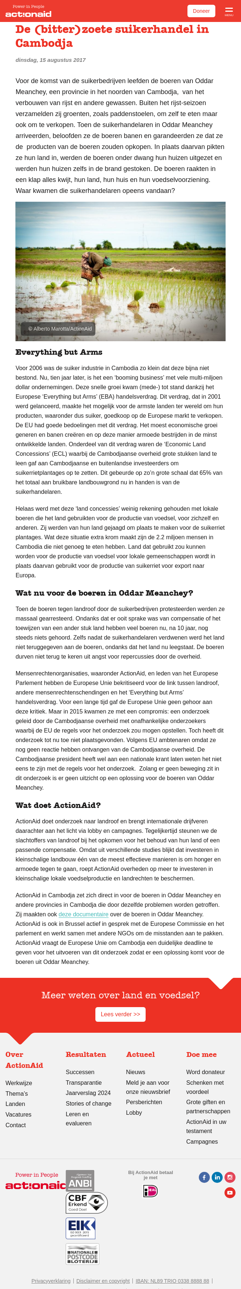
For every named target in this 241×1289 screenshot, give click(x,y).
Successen (80, 1072)
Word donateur (205, 1072)
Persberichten (144, 1102)
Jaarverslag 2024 (88, 1093)
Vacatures (19, 1114)
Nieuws (135, 1072)
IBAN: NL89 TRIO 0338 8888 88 (172, 1281)
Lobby (134, 1113)
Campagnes (202, 1142)
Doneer (201, 11)
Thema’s (17, 1094)
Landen (15, 1104)
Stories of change (89, 1103)
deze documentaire (84, 914)
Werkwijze (19, 1083)
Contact (16, 1125)
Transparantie (84, 1083)
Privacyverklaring (51, 1281)
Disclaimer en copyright (103, 1281)
